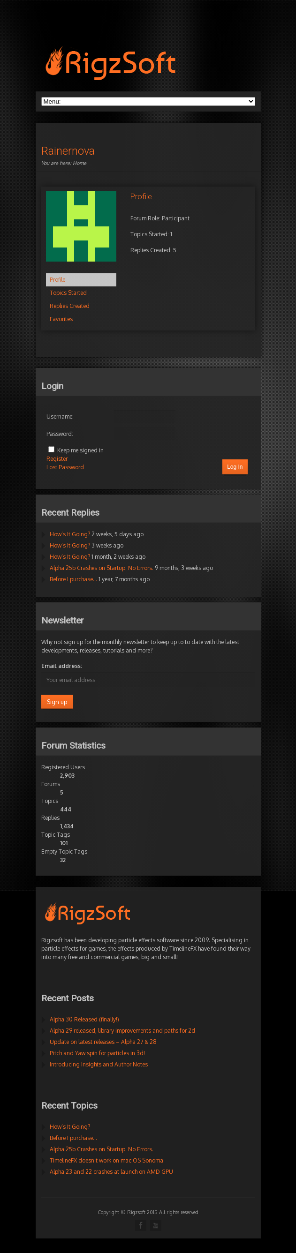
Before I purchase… (73, 579)
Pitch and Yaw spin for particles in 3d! (97, 1053)
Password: (59, 433)
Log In (235, 467)
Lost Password (65, 467)
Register (57, 458)
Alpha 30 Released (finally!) (84, 1019)
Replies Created (70, 305)
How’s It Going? (70, 534)
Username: (60, 416)
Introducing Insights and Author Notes (99, 1064)
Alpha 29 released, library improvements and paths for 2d (122, 1030)
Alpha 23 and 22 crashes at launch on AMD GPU (111, 1171)
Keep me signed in (80, 450)
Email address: (61, 665)
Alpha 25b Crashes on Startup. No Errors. (101, 567)
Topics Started (68, 292)
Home (79, 163)
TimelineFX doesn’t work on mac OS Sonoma (106, 1160)
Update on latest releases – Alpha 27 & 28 (103, 1041)
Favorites (61, 319)
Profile (57, 279)
